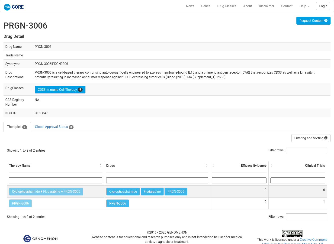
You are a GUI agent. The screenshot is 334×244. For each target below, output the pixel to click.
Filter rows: (277, 150)
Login (323, 6)
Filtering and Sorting (311, 138)
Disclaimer (266, 6)
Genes (205, 6)
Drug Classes (226, 6)
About (247, 6)
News (190, 6)
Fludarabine (152, 191)
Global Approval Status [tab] (54, 127)
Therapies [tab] (17, 127)
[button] (101, 165)
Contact (286, 6)
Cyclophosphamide (123, 191)
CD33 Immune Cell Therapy (60, 90)
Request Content (313, 21)
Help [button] (304, 6)
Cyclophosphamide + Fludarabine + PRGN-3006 (46, 191)
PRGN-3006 (175, 191)
